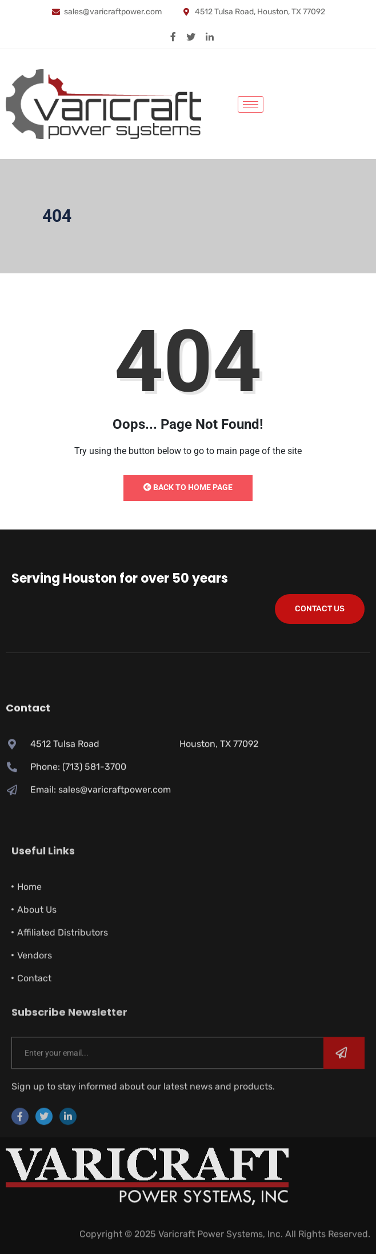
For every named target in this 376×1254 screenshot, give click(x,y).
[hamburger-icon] (250, 104)
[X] (190, 36)
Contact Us (320, 609)
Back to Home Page (188, 487)
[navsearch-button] (283, 102)
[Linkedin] (210, 36)
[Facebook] (173, 36)
